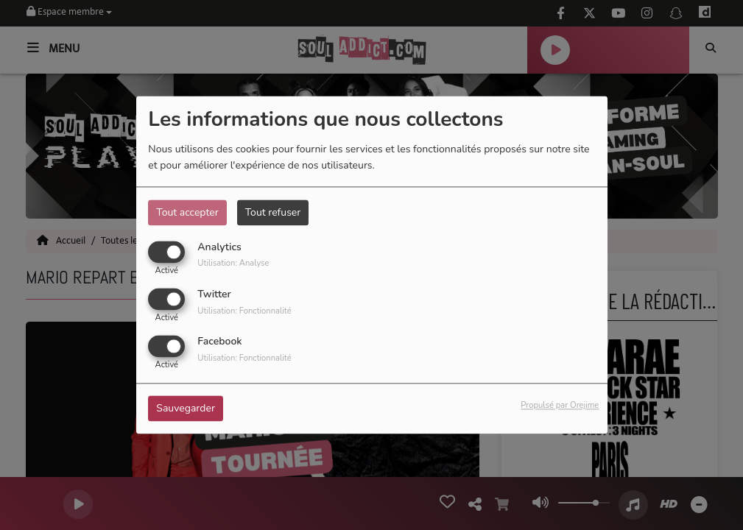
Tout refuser (273, 212)
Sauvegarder (185, 409)
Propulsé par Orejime (560, 405)
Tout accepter (187, 212)
